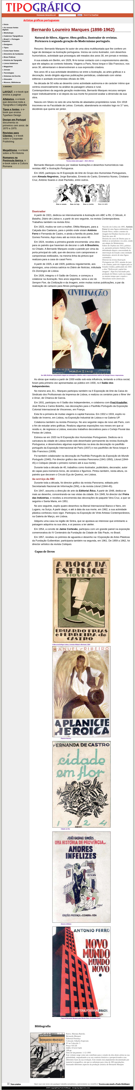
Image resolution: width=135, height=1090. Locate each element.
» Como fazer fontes (10, 51)
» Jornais (6, 70)
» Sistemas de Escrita (11, 76)
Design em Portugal (14, 119)
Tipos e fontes (11, 109)
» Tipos (5, 48)
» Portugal (14, 39)
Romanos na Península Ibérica (13, 159)
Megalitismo (10, 150)
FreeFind (95, 15)
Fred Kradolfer (118, 402)
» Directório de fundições (12, 54)
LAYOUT (8, 91)
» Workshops (7, 33)
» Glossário (7, 79)
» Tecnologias (8, 73)
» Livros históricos (10, 63)
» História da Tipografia (12, 60)
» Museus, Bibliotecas (11, 82)
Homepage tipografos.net (46, 15)
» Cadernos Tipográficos (12, 36)
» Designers (7, 44)
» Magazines (7, 67)
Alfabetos (8, 99)
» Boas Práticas (8, 57)
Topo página (14, 1084)
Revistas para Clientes (11, 134)
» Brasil (5, 39)
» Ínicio (5, 24)
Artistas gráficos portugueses (41, 20)
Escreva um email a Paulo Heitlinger (114, 1084)
